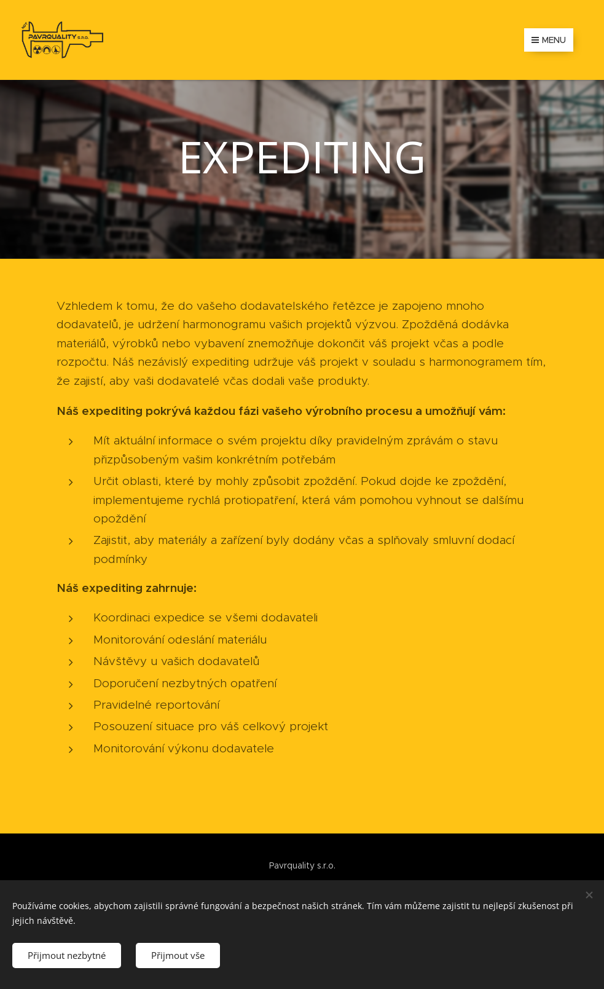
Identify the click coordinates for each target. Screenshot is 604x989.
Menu (548, 39)
